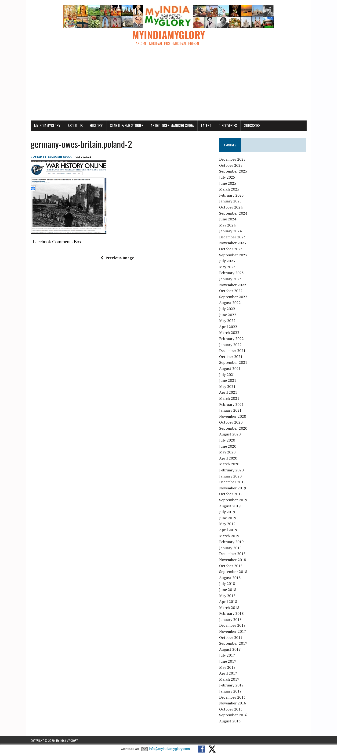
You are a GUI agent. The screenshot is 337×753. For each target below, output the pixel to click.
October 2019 (231, 493)
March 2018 (229, 607)
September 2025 (233, 171)
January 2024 (230, 230)
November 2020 (232, 416)
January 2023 (230, 278)
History (96, 125)
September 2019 (233, 499)
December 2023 (232, 237)
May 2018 (227, 595)
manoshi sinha (60, 156)
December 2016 (232, 697)
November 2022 (232, 284)
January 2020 (230, 476)
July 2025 (227, 177)
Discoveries (227, 125)
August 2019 (230, 506)
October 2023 (231, 248)
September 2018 (233, 571)
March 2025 (229, 189)
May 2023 (227, 266)
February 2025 (231, 195)
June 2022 (227, 314)
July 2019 (227, 511)
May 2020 (227, 452)
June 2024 (227, 219)
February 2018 (231, 613)
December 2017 (232, 625)
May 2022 (227, 320)
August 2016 (230, 721)
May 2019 (227, 523)
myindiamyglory (47, 125)
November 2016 (232, 703)
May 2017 (227, 667)
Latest (206, 125)
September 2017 (233, 643)
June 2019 (227, 517)
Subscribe (252, 125)
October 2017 (231, 637)
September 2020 (233, 428)
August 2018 (230, 577)
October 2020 (231, 422)
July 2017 (227, 655)
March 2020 (229, 464)
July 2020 (227, 440)
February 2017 (231, 685)
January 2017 (230, 691)
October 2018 (231, 565)
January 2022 (230, 344)
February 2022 (231, 338)
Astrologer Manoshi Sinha (172, 125)
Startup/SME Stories (126, 125)
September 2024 (233, 213)
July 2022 (227, 308)
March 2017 (229, 679)
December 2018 (232, 553)
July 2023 (227, 260)
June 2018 (227, 589)
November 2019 (232, 488)
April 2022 (228, 326)
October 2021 (231, 356)
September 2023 (233, 255)
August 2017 (230, 649)
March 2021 (229, 398)
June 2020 (227, 446)
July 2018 (227, 583)
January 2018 (230, 619)
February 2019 (231, 541)
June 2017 (227, 661)
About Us (75, 125)
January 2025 (230, 201)
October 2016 (231, 709)
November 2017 (232, 631)
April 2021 (228, 392)
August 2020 (230, 434)
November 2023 (232, 242)
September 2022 (233, 296)
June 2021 (227, 380)
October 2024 (231, 207)
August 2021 (230, 368)
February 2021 (231, 404)
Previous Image (117, 257)
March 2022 (229, 332)
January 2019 (230, 547)
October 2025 (231, 165)
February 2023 (231, 272)
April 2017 (228, 673)
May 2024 (227, 225)
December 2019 (232, 481)
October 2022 (231, 290)
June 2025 (227, 183)
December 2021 (232, 350)
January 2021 (230, 410)
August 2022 (230, 302)
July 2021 (227, 374)
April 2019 (228, 529)
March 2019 (229, 535)
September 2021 (233, 362)
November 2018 (232, 559)
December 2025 (232, 159)
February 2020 (231, 470)
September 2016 (233, 715)
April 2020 (228, 458)
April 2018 (228, 601)
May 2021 (227, 386)
